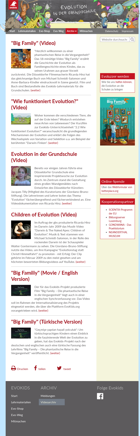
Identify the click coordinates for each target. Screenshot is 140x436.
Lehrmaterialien (27, 31)
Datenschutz (111, 31)
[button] (40, 368)
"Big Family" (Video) (33, 43)
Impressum (127, 31)
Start (12, 31)
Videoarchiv (48, 402)
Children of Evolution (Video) (44, 214)
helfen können (124, 81)
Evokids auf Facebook (113, 397)
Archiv (70, 31)
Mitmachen (86, 31)
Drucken (22, 369)
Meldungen (48, 395)
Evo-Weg (58, 31)
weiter (35, 90)
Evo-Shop (44, 31)
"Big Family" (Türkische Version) (46, 321)
